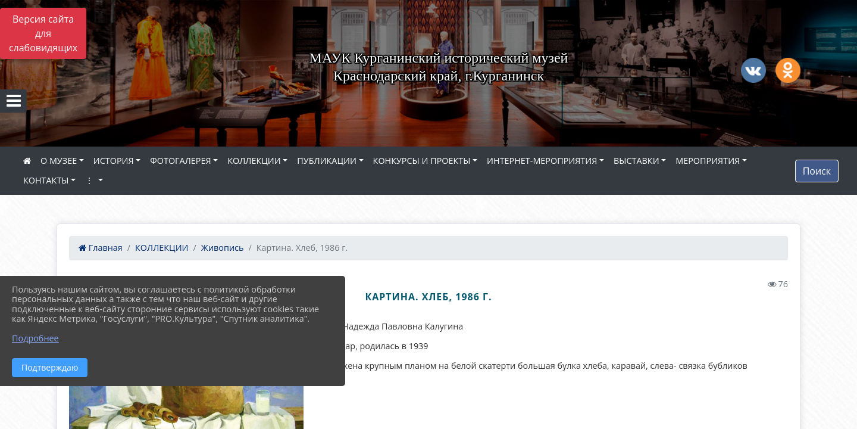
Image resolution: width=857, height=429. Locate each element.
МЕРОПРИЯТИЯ (707, 160)
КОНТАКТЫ (46, 180)
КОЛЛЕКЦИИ (253, 160)
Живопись (222, 247)
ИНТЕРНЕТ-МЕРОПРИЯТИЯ (542, 160)
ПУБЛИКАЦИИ (326, 160)
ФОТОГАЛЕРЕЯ (180, 160)
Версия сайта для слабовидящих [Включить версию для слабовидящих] (43, 33)
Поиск (817, 171)
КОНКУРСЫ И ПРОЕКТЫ (422, 160)
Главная (101, 247)
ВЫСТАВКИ (636, 160)
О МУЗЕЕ (58, 160)
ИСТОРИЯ (113, 160)
